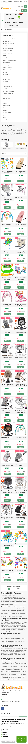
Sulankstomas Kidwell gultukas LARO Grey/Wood (7, 358)
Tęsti (18, 588)
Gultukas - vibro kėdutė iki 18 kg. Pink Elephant (20, 305)
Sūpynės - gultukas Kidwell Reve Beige (7, 385)
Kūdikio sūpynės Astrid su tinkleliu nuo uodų (20, 411)
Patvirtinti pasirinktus (8, 741)
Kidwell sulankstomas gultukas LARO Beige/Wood (21, 385)
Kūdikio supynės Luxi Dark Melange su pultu (20, 358)
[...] (16, 692)
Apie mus (10, 1)
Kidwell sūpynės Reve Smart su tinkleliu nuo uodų (7, 491)
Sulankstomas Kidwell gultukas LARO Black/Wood (21, 518)
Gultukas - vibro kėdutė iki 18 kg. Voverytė (7, 571)
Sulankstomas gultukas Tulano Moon (7, 331)
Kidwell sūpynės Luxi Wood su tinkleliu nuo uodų (21, 491)
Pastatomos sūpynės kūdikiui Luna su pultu (7, 198)
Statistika (5, 734)
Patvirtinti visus (21, 739)
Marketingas (5, 736)
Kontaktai (16, 1)
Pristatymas (4, 1)
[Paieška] (21, 6)
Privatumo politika (13, 726)
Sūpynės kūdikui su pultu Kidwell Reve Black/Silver (21, 331)
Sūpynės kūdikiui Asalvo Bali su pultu (21, 465)
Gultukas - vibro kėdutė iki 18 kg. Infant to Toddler (7, 544)
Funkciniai (5, 732)
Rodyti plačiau (6, 729)
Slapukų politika (4, 726)
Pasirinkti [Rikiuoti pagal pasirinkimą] (4, 153)
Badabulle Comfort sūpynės (21, 197)
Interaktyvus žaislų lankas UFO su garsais (7, 172)
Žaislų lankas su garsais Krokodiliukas (21, 438)
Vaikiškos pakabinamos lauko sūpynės (7, 278)
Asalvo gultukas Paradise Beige (21, 172)
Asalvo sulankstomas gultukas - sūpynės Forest (7, 465)
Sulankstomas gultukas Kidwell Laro (7, 411)
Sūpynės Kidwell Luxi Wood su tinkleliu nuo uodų (7, 518)
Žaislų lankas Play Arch (21, 570)
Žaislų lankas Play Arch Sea (20, 544)
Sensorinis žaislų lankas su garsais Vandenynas (7, 225)
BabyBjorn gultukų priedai (21, 148)
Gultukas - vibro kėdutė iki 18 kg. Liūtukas (20, 278)
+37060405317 (4, 2)
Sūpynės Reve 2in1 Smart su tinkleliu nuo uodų (7, 438)
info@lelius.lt (23, 1)
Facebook (2, 708)
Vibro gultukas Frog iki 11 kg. (7, 252)
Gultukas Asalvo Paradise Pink (21, 225)
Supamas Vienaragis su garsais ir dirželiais (21, 252)
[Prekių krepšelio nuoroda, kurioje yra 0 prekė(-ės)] (24, 10)
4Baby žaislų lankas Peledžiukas (7, 305)
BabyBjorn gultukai (7, 148)
